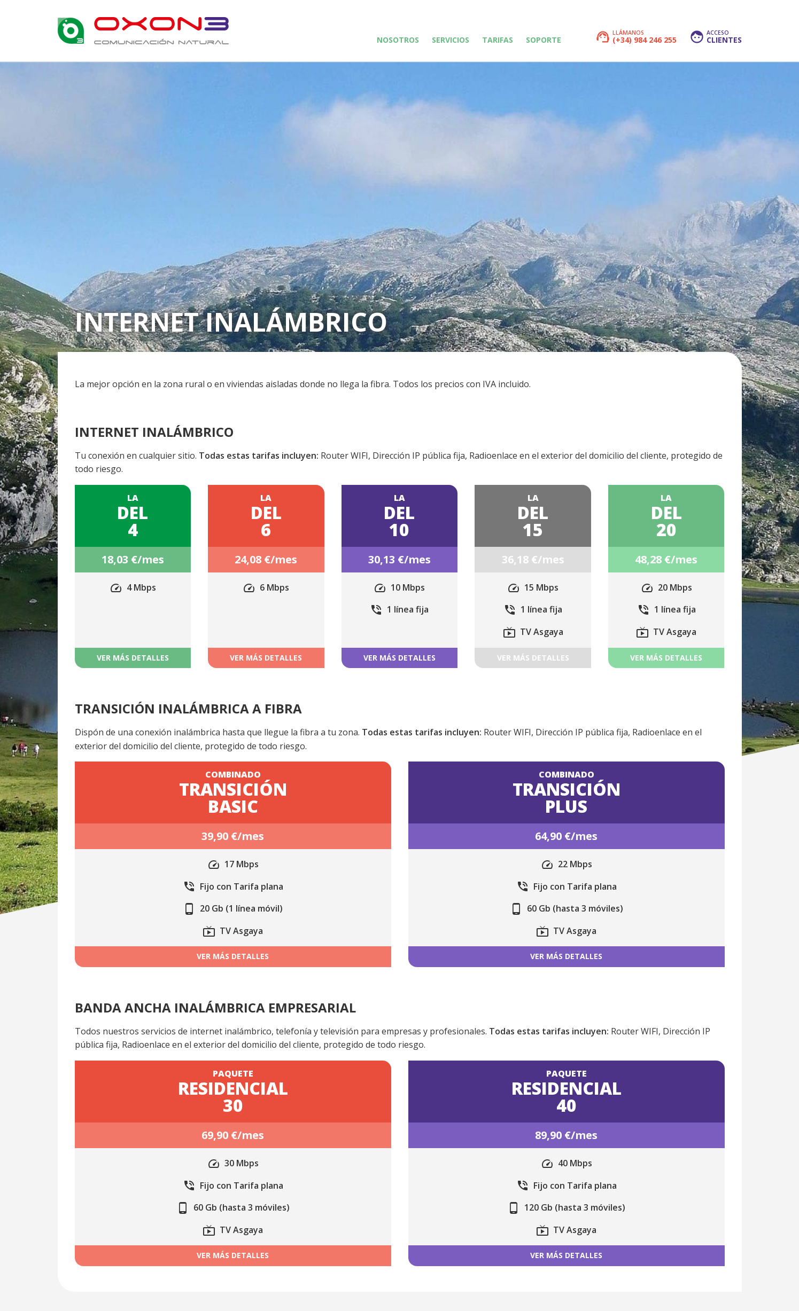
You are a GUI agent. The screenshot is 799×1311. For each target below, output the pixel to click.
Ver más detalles (133, 658)
